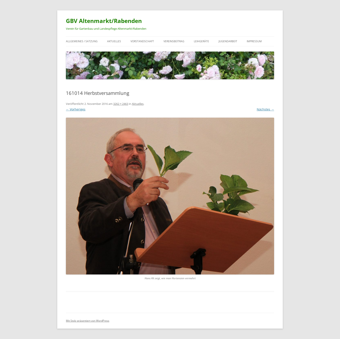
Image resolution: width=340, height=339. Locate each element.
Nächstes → (265, 109)
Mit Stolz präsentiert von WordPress (87, 321)
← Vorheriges (75, 109)
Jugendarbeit (228, 41)
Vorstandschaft (142, 41)
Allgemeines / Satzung (82, 41)
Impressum (254, 41)
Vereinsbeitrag (173, 41)
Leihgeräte (201, 41)
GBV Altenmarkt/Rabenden (104, 21)
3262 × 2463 (120, 104)
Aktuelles (114, 41)
